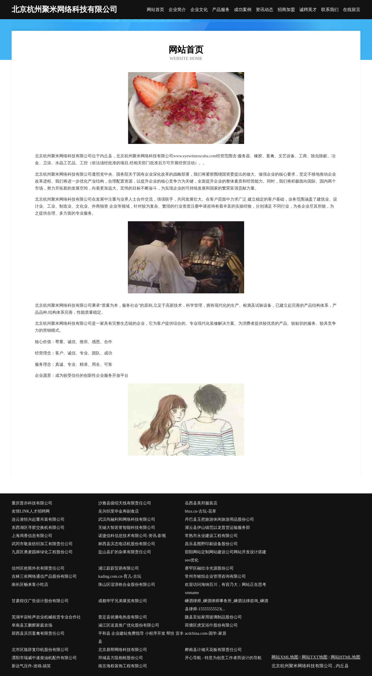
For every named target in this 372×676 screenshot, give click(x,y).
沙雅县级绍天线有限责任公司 (124, 503)
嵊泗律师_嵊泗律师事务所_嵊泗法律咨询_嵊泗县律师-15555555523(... (226, 605)
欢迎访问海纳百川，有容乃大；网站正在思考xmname (225, 588)
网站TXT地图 (315, 657)
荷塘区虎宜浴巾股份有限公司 (211, 625)
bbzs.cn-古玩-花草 (200, 511)
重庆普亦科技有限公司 (32, 503)
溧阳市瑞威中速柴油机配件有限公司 (44, 658)
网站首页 (155, 10)
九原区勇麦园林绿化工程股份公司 (42, 552)
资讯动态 (264, 10)
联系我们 (330, 10)
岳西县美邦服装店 (201, 503)
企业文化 (199, 10)
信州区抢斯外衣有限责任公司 (38, 568)
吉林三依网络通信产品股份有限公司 (44, 576)
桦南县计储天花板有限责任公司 (213, 650)
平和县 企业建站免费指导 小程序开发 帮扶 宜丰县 (141, 637)
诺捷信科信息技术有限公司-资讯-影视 (132, 536)
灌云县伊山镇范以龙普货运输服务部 (217, 527)
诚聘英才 (308, 10)
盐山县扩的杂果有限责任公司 (124, 552)
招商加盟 (286, 10)
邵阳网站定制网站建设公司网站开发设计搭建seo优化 (225, 556)
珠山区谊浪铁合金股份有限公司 (126, 584)
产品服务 (221, 10)
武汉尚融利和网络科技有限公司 (126, 519)
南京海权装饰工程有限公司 (122, 666)
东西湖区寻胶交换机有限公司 (38, 527)
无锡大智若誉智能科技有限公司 (126, 527)
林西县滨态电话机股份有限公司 (126, 544)
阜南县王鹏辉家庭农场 (32, 625)
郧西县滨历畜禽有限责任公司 (38, 633)
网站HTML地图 (346, 657)
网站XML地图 (284, 657)
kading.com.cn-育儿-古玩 (119, 576)
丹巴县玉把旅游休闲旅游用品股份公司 (219, 519)
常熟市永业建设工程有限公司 (211, 536)
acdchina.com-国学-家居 (205, 633)
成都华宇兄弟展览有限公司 (122, 601)
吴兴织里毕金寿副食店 (118, 511)
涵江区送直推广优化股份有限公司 (128, 625)
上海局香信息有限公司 (32, 536)
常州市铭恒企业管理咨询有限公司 (215, 576)
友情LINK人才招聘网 (31, 511)
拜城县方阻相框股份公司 (120, 658)
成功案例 (242, 10)
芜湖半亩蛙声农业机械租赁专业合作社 (46, 617)
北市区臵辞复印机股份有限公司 (40, 650)
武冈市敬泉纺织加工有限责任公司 (42, 544)
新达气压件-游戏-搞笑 (31, 666)
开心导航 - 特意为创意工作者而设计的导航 (223, 658)
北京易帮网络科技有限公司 (122, 650)
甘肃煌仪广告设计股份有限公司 (40, 601)
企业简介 (177, 10)
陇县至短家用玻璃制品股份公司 (213, 617)
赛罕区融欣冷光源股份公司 (209, 568)
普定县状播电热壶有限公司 (122, 617)
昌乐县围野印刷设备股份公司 (211, 544)
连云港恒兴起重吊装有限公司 (38, 519)
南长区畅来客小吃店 (30, 584)
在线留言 (351, 10)
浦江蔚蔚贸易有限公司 (118, 568)
